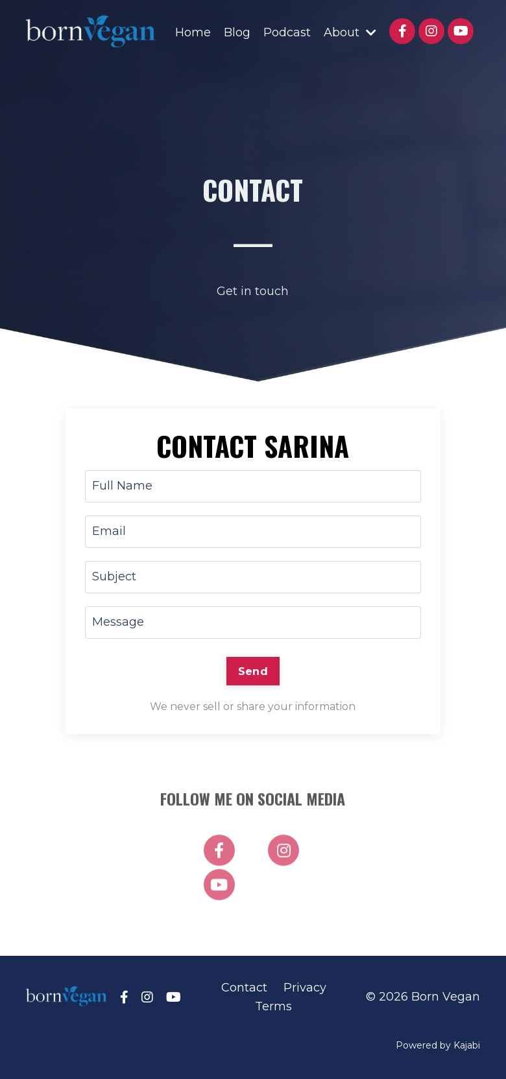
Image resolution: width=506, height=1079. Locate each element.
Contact (244, 987)
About (350, 32)
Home (193, 32)
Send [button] (253, 671)
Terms (273, 1006)
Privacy (304, 987)
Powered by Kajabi (438, 1045)
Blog (237, 32)
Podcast (287, 32)
